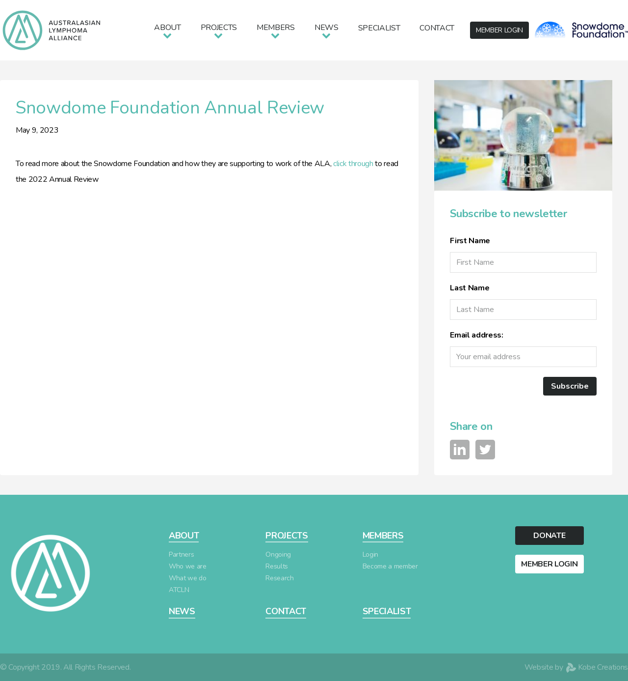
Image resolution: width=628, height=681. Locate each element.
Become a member (390, 566)
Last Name (469, 288)
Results (276, 566)
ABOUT (184, 535)
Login (370, 554)
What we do (188, 578)
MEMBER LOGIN (549, 564)
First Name (470, 240)
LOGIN (499, 30)
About (167, 27)
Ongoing (278, 554)
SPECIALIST (387, 611)
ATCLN (179, 590)
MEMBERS (383, 535)
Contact (436, 28)
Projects (219, 27)
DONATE (549, 535)
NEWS (182, 611)
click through (353, 163)
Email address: (476, 335)
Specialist (379, 28)
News (326, 27)
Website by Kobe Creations (576, 667)
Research (279, 578)
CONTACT (285, 611)
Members (276, 27)
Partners (181, 554)
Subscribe (570, 386)
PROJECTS (286, 535)
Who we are (188, 566)
